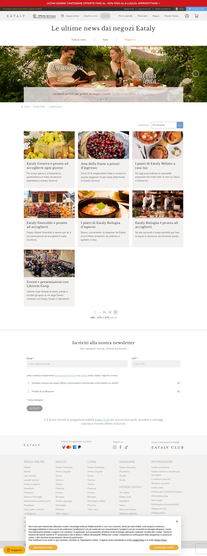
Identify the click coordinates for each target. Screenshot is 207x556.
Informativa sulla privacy (65, 375)
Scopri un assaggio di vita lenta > (133, 94)
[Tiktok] (126, 447)
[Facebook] (120, 447)
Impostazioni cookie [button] (43, 547)
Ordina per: (143, 125)
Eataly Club (102, 420)
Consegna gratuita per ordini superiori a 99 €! (22, 9)
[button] (187, 16)
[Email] (77, 363)
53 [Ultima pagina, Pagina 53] (115, 312)
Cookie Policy (138, 540)
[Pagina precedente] (95, 312)
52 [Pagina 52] (110, 312)
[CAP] (156, 363)
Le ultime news (55, 106)
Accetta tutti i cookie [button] (163, 547)
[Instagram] (114, 447)
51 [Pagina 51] (104, 312)
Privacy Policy (161, 540)
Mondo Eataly (39, 106)
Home (27, 106)
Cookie (84, 375)
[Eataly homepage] (16, 16)
